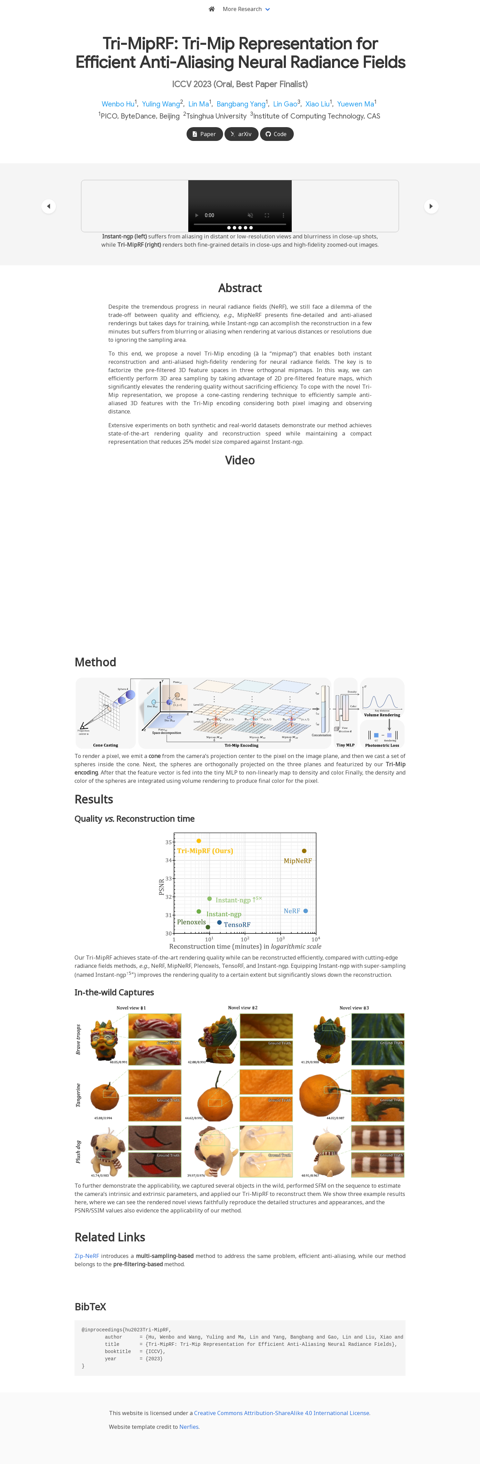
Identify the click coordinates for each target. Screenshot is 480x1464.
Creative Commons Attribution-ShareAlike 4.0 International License (281, 1413)
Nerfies (189, 1427)
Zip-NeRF (86, 1256)
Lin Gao (285, 104)
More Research (242, 9)
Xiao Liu (318, 104)
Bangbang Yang (241, 104)
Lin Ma (198, 104)
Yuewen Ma (355, 104)
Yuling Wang (161, 104)
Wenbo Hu (118, 104)
